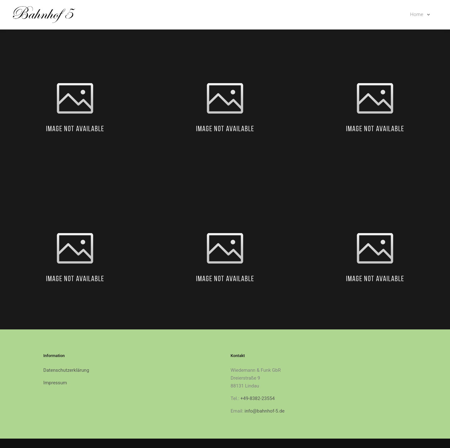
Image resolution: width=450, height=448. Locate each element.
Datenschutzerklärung (66, 370)
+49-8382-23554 (257, 398)
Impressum (55, 383)
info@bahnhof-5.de (264, 411)
